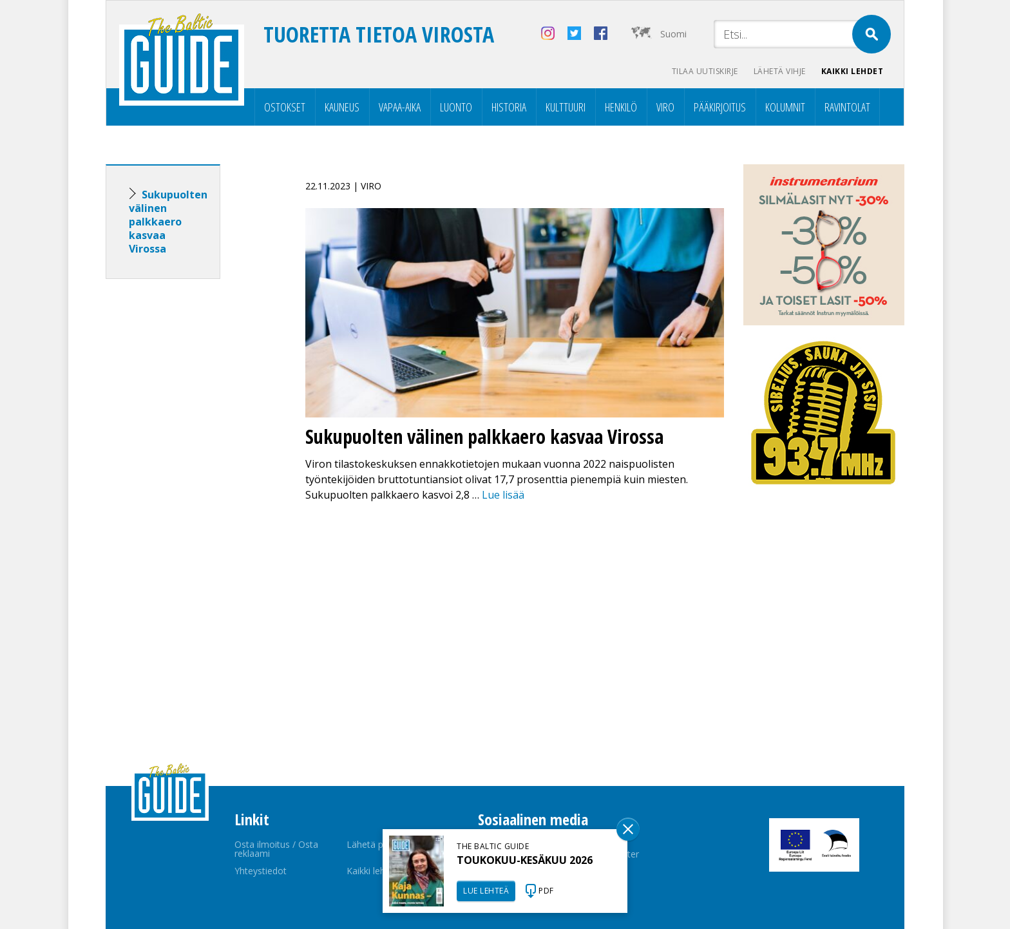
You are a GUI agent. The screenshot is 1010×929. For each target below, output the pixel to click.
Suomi (673, 34)
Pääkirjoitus (720, 107)
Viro (665, 107)
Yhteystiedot (260, 871)
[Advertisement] (186, 491)
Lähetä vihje (780, 71)
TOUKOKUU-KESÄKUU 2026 (525, 860)
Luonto (456, 107)
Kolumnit (785, 107)
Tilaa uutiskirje (705, 71)
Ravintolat (847, 107)
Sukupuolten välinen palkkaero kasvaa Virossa (168, 221)
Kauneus (342, 107)
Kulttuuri (566, 107)
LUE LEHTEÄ (486, 890)
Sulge (628, 829)
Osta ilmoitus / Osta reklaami (276, 848)
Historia (508, 107)
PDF (546, 890)
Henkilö (621, 107)
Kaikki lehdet (852, 71)
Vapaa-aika (400, 107)
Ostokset (284, 107)
